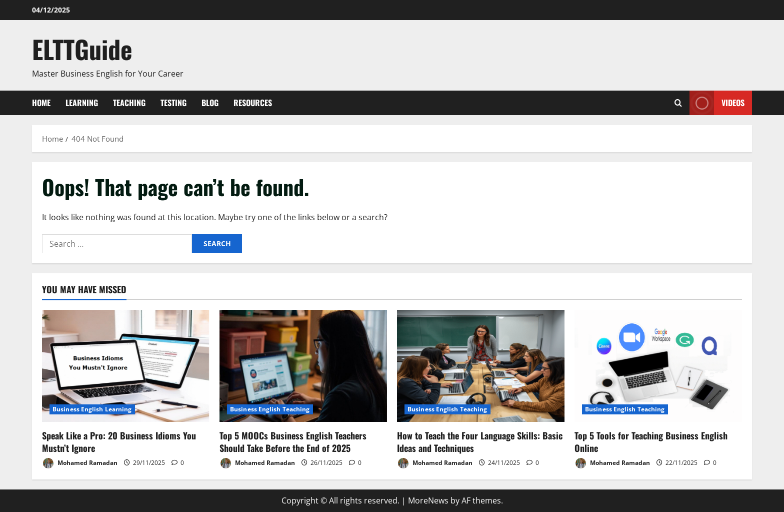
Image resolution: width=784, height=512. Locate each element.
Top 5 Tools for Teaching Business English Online (651, 441)
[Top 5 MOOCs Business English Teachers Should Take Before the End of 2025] (303, 365)
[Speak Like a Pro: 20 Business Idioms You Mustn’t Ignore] (126, 365)
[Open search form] (678, 103)
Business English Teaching (270, 409)
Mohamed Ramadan (80, 463)
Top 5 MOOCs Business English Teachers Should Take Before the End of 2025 (293, 441)
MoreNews (428, 500)
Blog (210, 103)
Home (41, 103)
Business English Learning (92, 409)
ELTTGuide (82, 48)
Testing (173, 103)
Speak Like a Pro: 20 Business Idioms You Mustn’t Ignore (119, 441)
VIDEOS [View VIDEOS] (717, 103)
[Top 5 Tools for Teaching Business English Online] (658, 365)
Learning (82, 103)
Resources (253, 103)
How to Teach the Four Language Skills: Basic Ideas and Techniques (479, 441)
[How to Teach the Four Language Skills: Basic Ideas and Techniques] (480, 365)
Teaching (129, 103)
